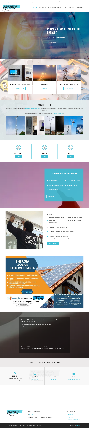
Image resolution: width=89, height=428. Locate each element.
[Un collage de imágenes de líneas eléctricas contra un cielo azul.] (73, 125)
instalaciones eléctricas (58, 113)
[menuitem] (34, 7)
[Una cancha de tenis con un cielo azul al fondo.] (15, 125)
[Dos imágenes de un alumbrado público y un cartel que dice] (54, 125)
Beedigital (78, 425)
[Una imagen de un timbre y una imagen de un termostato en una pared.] (35, 125)
